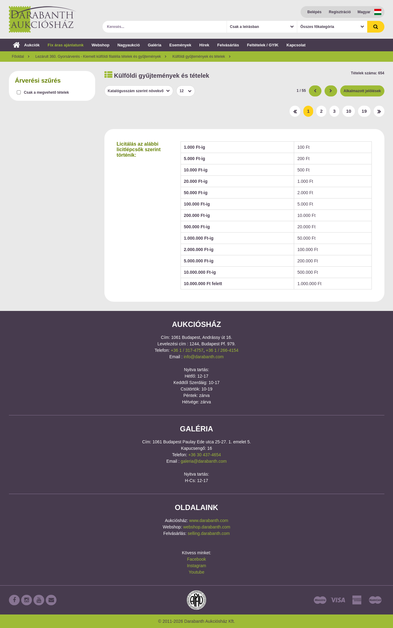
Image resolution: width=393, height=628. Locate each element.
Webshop (100, 45)
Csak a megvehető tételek (46, 92)
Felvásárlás (228, 45)
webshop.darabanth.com (206, 526)
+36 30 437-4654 (204, 454)
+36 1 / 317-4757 (187, 350)
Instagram (196, 565)
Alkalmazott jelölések (362, 91)
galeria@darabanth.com (204, 461)
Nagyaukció (128, 45)
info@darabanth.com (204, 356)
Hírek (204, 45)
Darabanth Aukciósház (42, 19)
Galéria (154, 45)
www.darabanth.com (208, 520)
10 (348, 111)
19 (364, 111)
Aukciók (26, 45)
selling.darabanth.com (209, 533)
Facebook (196, 559)
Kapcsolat (295, 45)
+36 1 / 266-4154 (222, 350)
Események (180, 45)
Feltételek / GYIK (262, 45)
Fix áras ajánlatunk (66, 45)
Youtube (196, 572)
